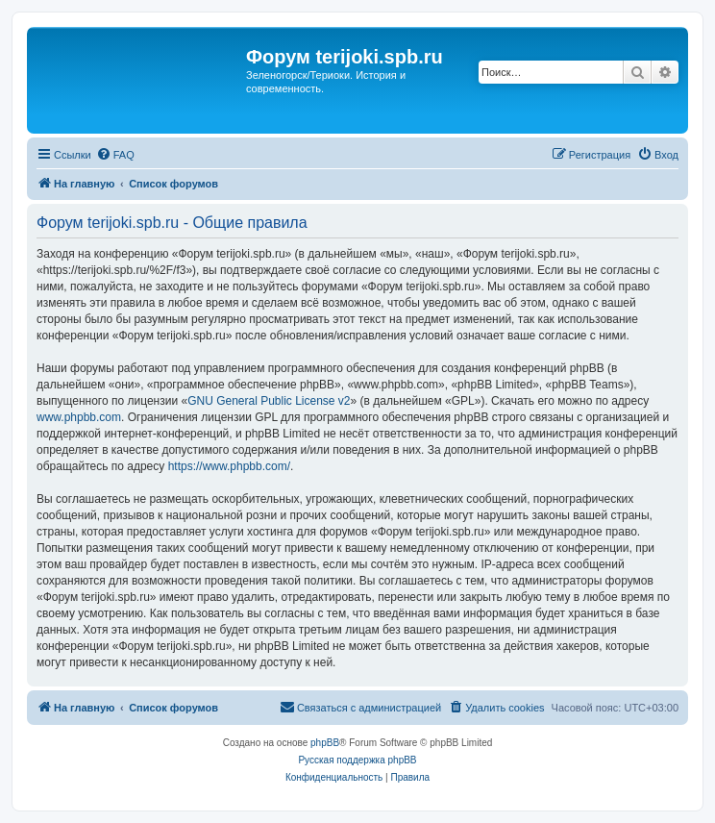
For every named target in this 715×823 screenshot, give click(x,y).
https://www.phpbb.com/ (229, 466)
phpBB (324, 742)
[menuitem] (115, 154)
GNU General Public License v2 (268, 401)
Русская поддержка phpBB (357, 760)
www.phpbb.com (79, 417)
